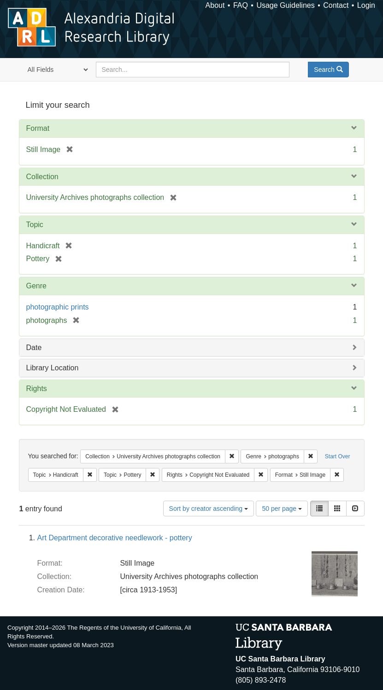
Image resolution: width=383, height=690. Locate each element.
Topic (34, 224)
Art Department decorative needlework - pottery (114, 538)
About (215, 5)
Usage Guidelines (285, 5)
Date (34, 347)
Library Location (52, 368)
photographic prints (57, 307)
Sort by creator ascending (208, 508)
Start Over (337, 456)
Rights (36, 388)
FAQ (240, 5)
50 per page (282, 508)
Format (38, 128)
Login (366, 5)
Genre (36, 286)
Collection (42, 177)
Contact (335, 5)
